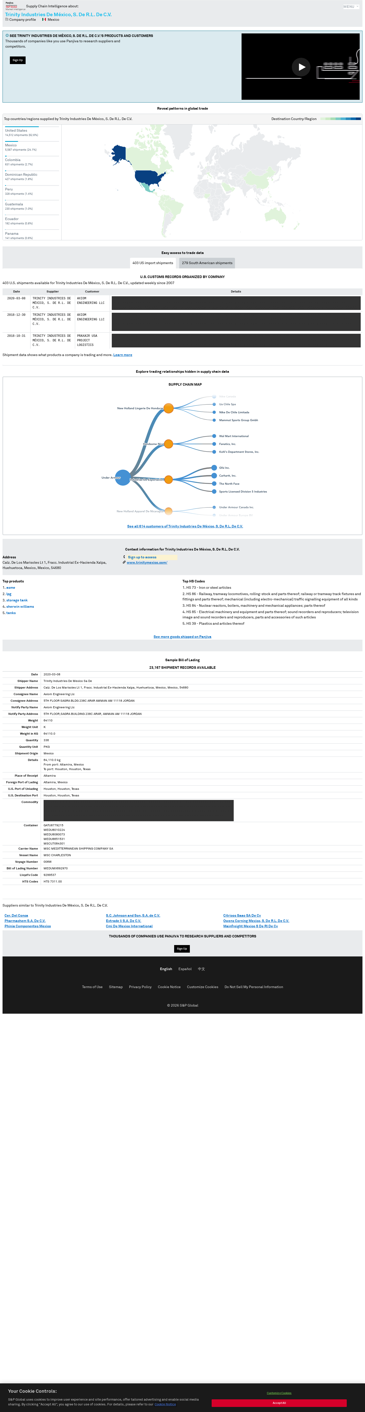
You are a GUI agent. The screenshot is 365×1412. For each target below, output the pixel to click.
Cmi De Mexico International (129, 926)
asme (10, 588)
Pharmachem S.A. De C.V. (25, 921)
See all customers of (185, 526)
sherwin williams (20, 607)
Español (185, 969)
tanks (11, 613)
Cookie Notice (169, 987)
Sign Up (18, 60)
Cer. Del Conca (16, 915)
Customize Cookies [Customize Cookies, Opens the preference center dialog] (279, 1395)
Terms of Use (92, 987)
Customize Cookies (202, 987)
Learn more (122, 355)
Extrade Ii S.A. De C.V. (123, 921)
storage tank (17, 600)
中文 (201, 969)
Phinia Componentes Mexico (28, 926)
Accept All (279, 1405)
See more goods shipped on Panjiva (182, 637)
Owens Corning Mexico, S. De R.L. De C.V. (256, 921)
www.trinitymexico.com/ (147, 562)
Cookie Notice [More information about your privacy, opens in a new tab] (165, 1407)
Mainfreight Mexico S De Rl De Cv (250, 926)
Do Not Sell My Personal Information (254, 987)
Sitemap (116, 987)
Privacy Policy (140, 987)
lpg (8, 594)
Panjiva (15, 6)
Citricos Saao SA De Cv (242, 915)
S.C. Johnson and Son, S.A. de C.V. (133, 915)
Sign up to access (142, 557)
